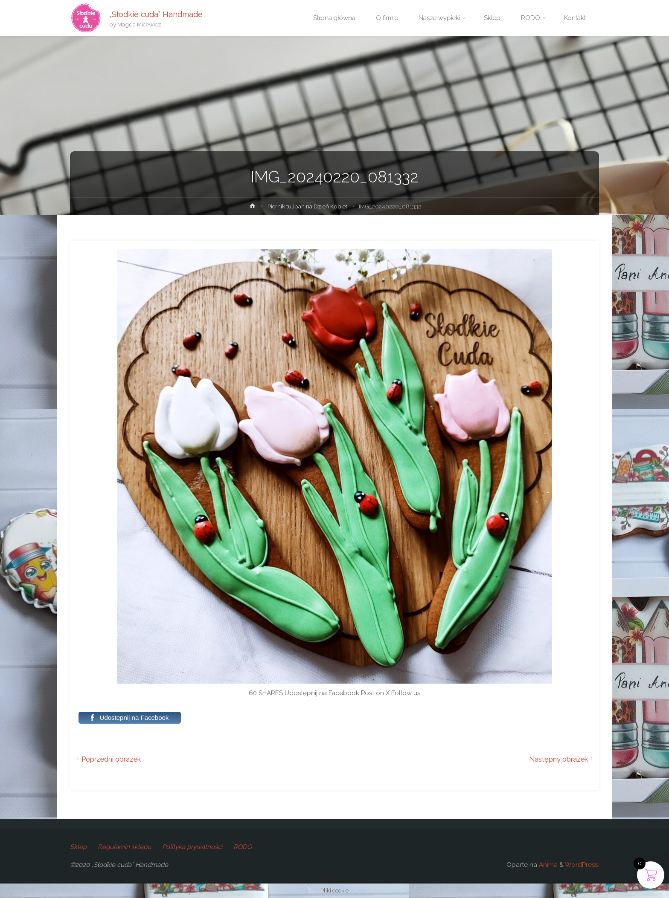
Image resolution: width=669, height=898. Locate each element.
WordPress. (582, 865)
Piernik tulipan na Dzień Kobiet (307, 206)
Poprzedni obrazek (107, 759)
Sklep (78, 847)
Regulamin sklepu (124, 847)
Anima (547, 865)
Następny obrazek (562, 759)
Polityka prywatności (192, 847)
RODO (242, 847)
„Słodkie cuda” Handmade (156, 13)
